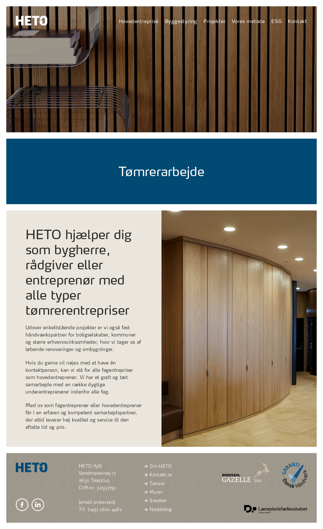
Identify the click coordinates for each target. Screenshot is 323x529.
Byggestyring (181, 21)
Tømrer (153, 483)
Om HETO (157, 466)
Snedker (154, 500)
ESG (276, 21)
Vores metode (248, 21)
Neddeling (157, 509)
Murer (152, 492)
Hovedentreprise (139, 21)
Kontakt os (157, 475)
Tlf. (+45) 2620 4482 (100, 509)
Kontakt (297, 21)
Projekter (214, 21)
